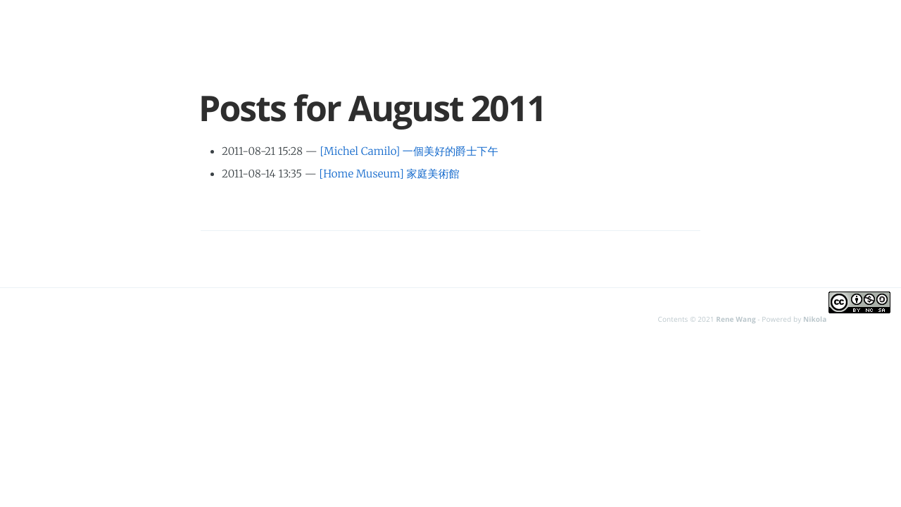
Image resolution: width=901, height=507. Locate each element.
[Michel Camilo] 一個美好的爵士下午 (409, 151)
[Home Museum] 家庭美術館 (390, 174)
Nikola (814, 319)
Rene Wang (735, 319)
